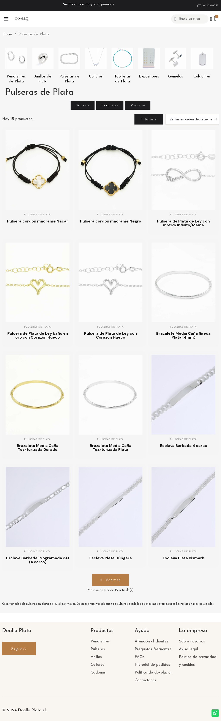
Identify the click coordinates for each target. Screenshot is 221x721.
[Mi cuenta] (211, 19)
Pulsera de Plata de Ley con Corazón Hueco (110, 335)
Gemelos (175, 76)
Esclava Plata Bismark (183, 558)
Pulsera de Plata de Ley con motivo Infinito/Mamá (183, 223)
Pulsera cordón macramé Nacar (37, 221)
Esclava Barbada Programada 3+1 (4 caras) (37, 560)
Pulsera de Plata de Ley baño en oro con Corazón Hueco (37, 335)
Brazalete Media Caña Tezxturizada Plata (110, 447)
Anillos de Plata (42, 79)
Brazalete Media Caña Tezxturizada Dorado (37, 447)
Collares (96, 76)
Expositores (149, 76)
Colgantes (202, 76)
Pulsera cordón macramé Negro (110, 221)
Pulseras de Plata (69, 79)
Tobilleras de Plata (122, 79)
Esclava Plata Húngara (110, 558)
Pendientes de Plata (16, 79)
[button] (148, 119)
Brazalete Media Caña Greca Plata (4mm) (183, 335)
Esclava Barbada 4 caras (183, 445)
